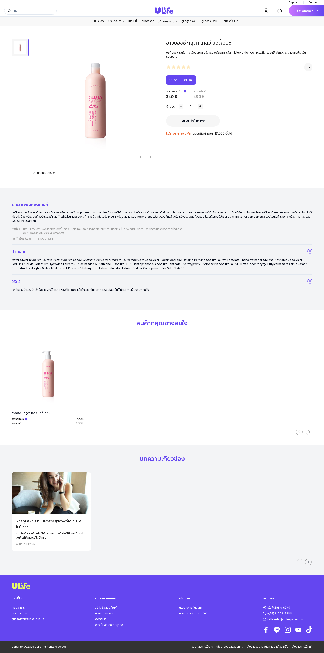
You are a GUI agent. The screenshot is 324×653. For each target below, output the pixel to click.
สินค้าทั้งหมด (231, 21)
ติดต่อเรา (314, 2)
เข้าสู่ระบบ (293, 2)
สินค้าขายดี (148, 21)
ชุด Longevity (168, 21)
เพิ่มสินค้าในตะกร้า (193, 120)
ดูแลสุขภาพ (189, 21)
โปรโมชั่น (133, 21)
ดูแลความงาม (210, 21)
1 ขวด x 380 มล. (181, 79)
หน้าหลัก (99, 21)
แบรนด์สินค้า (116, 21)
